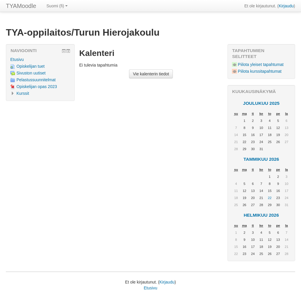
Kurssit (22, 93)
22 (269, 198)
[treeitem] (40, 59)
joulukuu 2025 (261, 103)
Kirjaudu (286, 6)
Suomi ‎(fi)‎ (57, 6)
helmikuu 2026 (261, 215)
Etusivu (17, 59)
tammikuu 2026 (261, 159)
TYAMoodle (21, 6)
